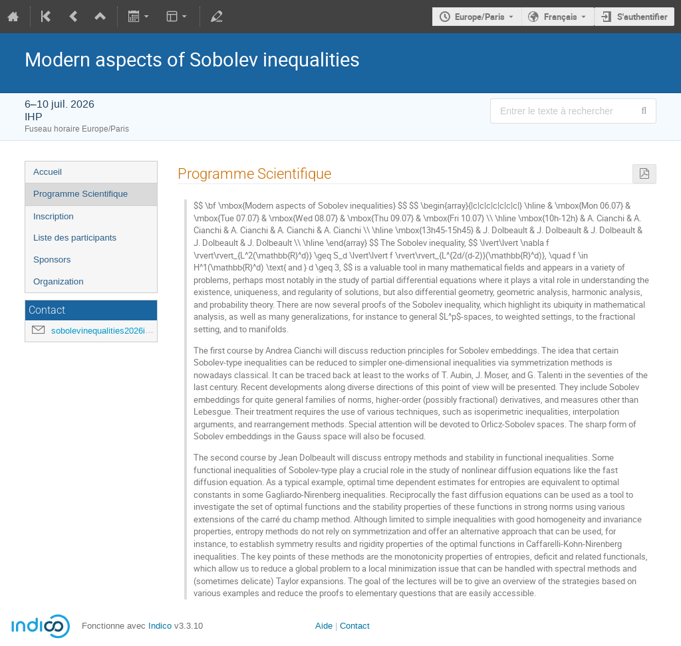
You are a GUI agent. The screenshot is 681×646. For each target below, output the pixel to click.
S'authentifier (642, 17)
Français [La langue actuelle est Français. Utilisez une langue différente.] (560, 17)
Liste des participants (74, 238)
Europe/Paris (480, 17)
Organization (58, 281)
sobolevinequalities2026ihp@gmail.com (127, 330)
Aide (324, 625)
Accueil (47, 172)
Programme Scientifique (80, 194)
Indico (160, 625)
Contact (355, 625)
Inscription (53, 216)
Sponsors (51, 260)
